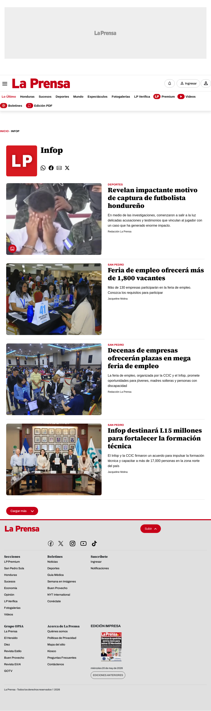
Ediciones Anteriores (108, 675)
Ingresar (191, 83)
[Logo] (31, 84)
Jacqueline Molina (118, 299)
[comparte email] (59, 168)
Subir (151, 529)
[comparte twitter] (67, 168)
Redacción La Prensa (119, 231)
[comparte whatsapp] (43, 168)
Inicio (4, 131)
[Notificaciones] (169, 83)
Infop (15, 131)
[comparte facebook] (51, 168)
